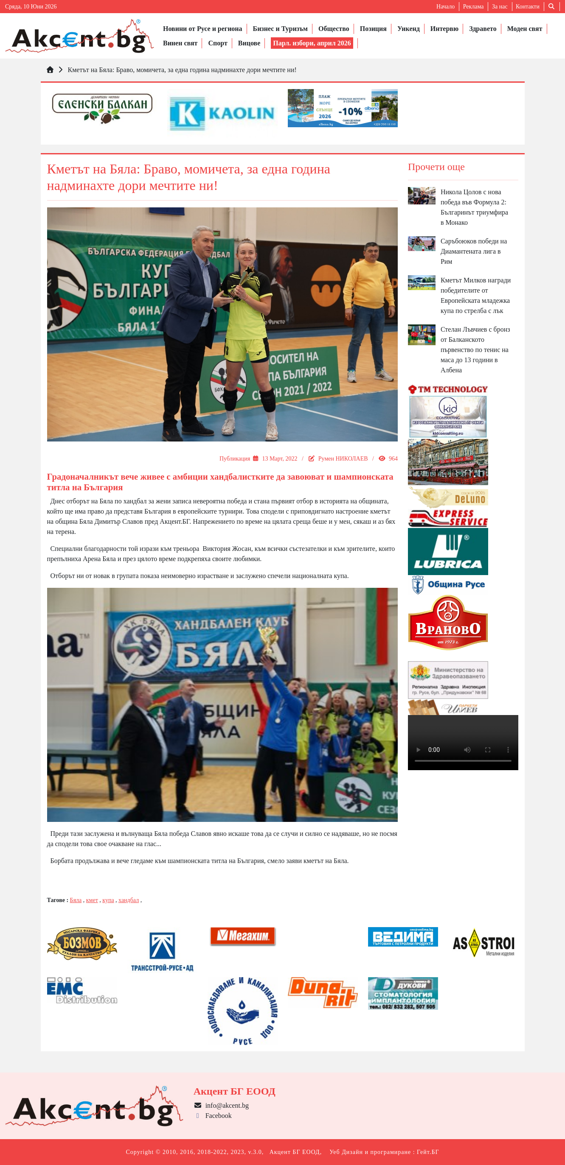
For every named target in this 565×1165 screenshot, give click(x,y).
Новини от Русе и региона (202, 28)
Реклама (473, 6)
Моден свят (525, 28)
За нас (500, 6)
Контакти (528, 6)
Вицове (249, 43)
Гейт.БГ (428, 1152)
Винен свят (180, 43)
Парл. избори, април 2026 (312, 43)
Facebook (213, 1115)
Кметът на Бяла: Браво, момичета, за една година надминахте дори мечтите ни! (182, 69)
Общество (333, 28)
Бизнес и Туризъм (280, 28)
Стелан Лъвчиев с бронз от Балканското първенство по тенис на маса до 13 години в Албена (475, 350)
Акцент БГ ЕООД (295, 1152)
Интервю (444, 28)
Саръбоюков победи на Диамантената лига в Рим (474, 251)
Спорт (217, 43)
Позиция (373, 28)
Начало (445, 6)
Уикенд (408, 28)
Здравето (482, 28)
